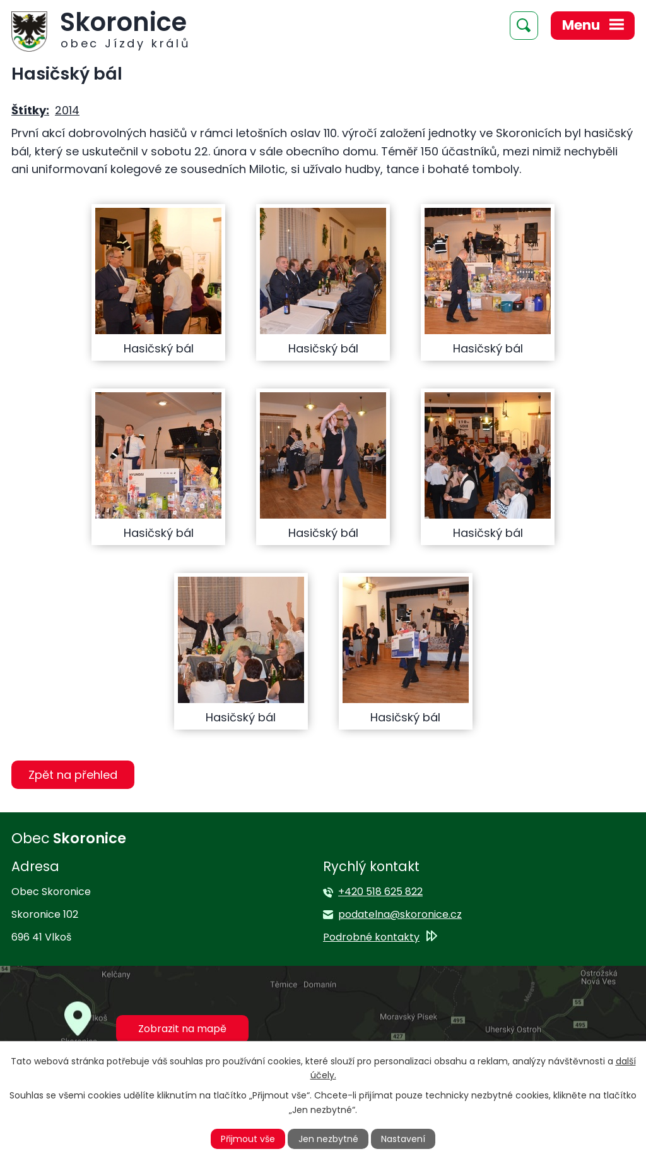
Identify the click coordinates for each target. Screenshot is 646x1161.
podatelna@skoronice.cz (400, 914)
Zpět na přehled (72, 775)
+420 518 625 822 (380, 891)
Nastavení (403, 1139)
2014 (67, 110)
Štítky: (30, 110)
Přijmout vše (248, 1139)
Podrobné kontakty (371, 937)
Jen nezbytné (328, 1139)
